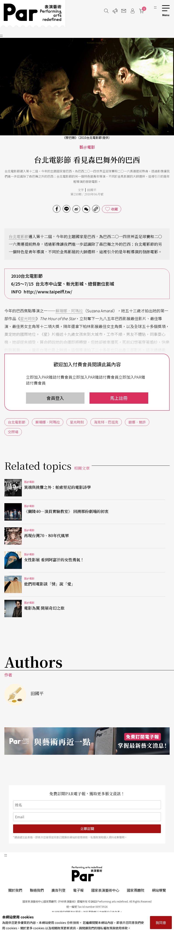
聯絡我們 (37, 890)
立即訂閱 (87, 828)
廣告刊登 (58, 890)
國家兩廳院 (135, 890)
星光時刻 (28, 318)
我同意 (161, 922)
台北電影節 (18, 236)
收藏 (114, 209)
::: (155, 7)
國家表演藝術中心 (105, 890)
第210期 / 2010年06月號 (87, 194)
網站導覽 (159, 890)
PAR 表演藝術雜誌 (87, 873)
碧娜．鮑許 (137, 422)
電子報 (78, 890)
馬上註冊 (118, 398)
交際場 (13, 431)
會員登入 (55, 398)
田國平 (91, 190)
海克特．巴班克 (106, 422)
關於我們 (15, 890)
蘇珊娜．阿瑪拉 (69, 310)
